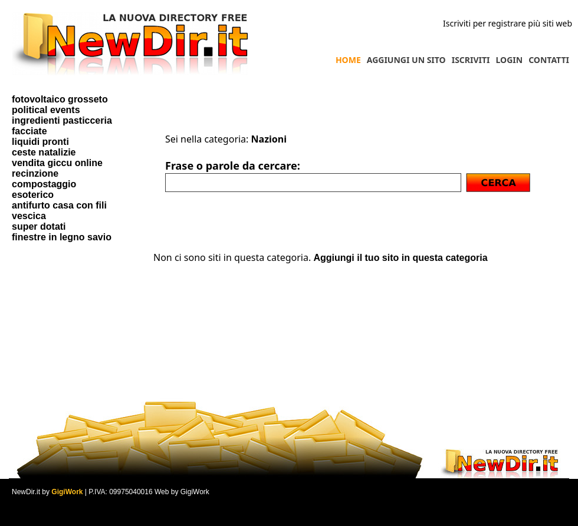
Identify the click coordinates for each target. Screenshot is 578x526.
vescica (29, 216)
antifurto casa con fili (59, 205)
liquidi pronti (40, 142)
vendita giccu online (57, 163)
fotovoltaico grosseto (60, 99)
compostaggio (44, 184)
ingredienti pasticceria (62, 120)
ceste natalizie (44, 152)
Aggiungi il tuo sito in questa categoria (400, 258)
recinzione (35, 173)
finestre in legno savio (61, 237)
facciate (29, 131)
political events (46, 110)
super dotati (39, 226)
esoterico (33, 195)
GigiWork (67, 492)
